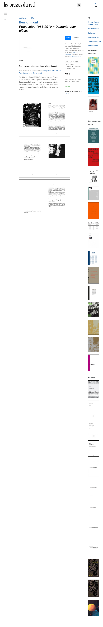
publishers (23, 18)
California (91, 33)
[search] (63, 5)
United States (93, 46)
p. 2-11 (67, 94)
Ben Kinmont (28, 22)
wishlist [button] (76, 38)
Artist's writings (93, 29)
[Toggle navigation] (5, 13)
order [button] (68, 38)
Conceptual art (93, 37)
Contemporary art (94, 41)
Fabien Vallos (76, 57)
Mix (32, 18)
